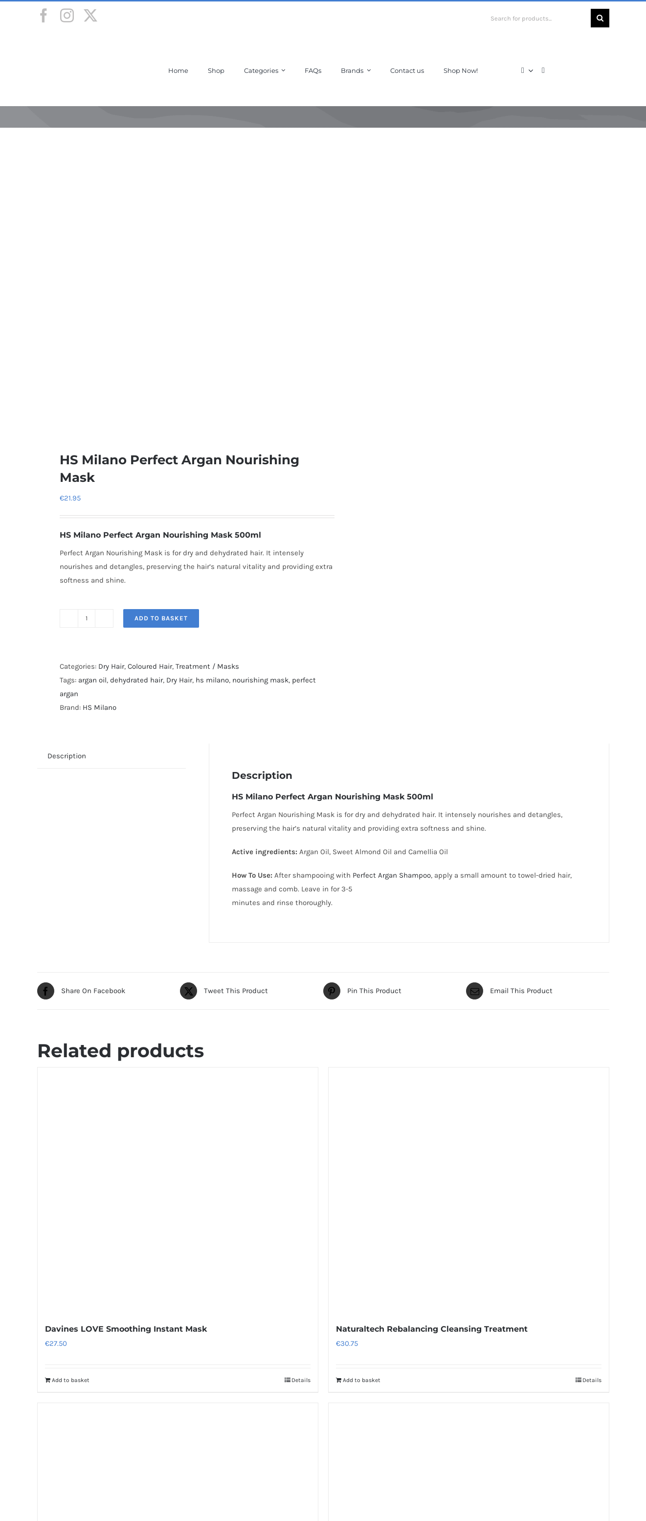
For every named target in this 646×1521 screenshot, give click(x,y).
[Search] (600, 18)
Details (301, 1380)
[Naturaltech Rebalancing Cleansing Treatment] (469, 1189)
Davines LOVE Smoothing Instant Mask (126, 1329)
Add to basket (161, 618)
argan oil (92, 680)
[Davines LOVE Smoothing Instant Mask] (178, 1189)
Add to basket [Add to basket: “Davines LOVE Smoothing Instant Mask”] (70, 1380)
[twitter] (90, 16)
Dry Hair (111, 666)
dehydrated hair (136, 680)
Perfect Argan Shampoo (392, 875)
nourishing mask (260, 680)
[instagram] (67, 16)
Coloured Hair (150, 666)
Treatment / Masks (207, 666)
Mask (393, 796)
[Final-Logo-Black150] (75, 45)
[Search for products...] (536, 18)
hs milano (212, 680)
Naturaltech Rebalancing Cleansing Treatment (432, 1329)
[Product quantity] (86, 618)
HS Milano (99, 707)
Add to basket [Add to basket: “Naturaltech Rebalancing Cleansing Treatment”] (361, 1380)
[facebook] (43, 16)
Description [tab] (66, 755)
